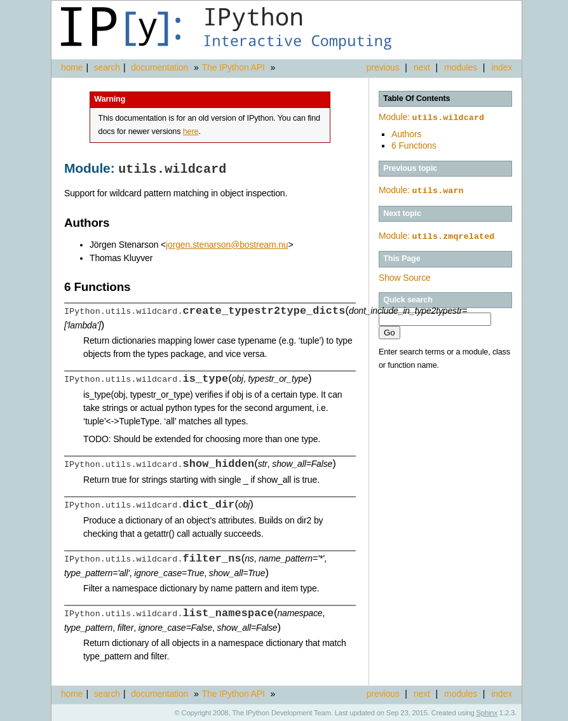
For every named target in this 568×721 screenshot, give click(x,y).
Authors (406, 133)
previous (383, 67)
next (422, 67)
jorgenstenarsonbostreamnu (227, 243)
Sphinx (487, 711)
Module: (431, 117)
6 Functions (413, 144)
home (72, 67)
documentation (161, 67)
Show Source (405, 275)
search (107, 67)
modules (460, 67)
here (191, 131)
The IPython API (233, 67)
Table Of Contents (416, 98)
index (501, 67)
